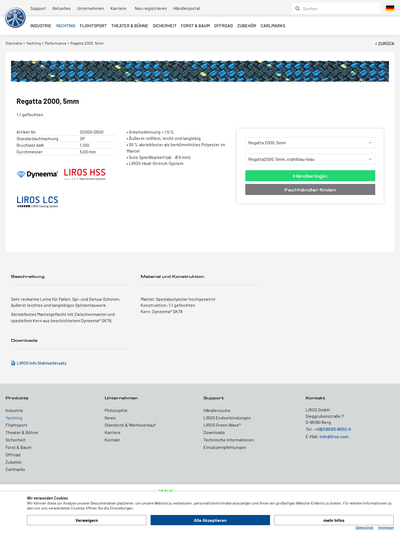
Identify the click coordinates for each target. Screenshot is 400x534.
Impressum (386, 527)
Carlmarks (273, 25)
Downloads (214, 432)
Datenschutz (364, 527)
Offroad (223, 25)
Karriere (118, 8)
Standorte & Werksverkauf (130, 424)
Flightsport (93, 25)
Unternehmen (90, 8)
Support (38, 8)
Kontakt (112, 439)
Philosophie (116, 410)
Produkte (17, 397)
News (110, 417)
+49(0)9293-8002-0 (332, 429)
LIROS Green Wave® (222, 424)
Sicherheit (164, 25)
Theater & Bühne (129, 25)
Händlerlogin (310, 176)
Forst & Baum (195, 25)
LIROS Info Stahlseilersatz (41, 362)
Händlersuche (216, 410)
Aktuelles (61, 8)
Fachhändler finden (310, 190)
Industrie (40, 25)
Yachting (65, 25)
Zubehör (246, 25)
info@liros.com (334, 436)
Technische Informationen (228, 439)
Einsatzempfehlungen (224, 447)
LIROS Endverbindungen (227, 417)
